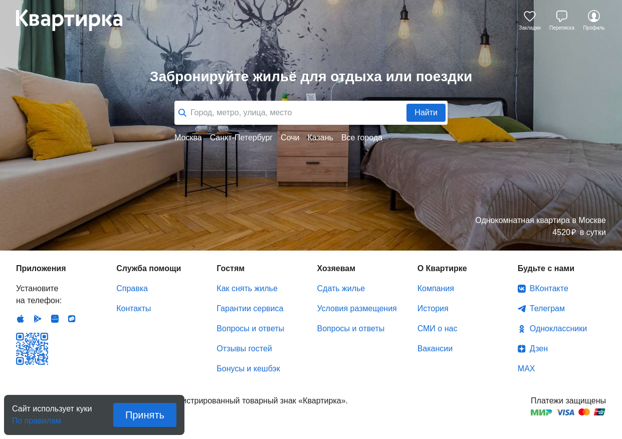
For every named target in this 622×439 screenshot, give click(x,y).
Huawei (54, 319)
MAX (526, 368)
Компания (436, 288)
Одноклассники (558, 328)
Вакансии (435, 348)
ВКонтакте (549, 288)
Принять (144, 414)
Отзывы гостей (244, 348)
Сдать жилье (341, 288)
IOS (20, 319)
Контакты (133, 308)
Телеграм (547, 308)
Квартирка (76, 20)
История (433, 308)
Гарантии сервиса (250, 308)
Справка (132, 288)
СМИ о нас (438, 328)
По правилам (36, 417)
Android (37, 319)
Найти (426, 112)
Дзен (539, 348)
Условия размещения (357, 308)
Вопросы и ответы (250, 328)
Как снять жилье (247, 288)
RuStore (71, 319)
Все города (361, 137)
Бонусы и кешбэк (248, 368)
